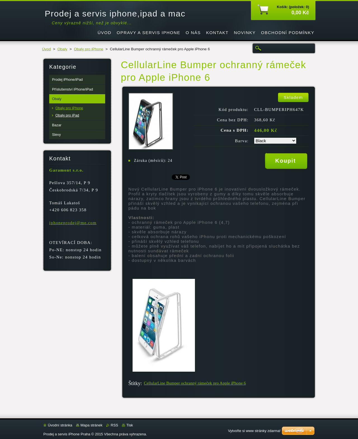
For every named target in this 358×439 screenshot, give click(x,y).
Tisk (129, 425)
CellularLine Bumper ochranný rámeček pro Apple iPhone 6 (195, 383)
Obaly (62, 49)
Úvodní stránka (60, 425)
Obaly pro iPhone (88, 49)
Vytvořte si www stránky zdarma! (254, 431)
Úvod (46, 49)
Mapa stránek (91, 425)
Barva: (242, 141)
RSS (114, 425)
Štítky (134, 383)
